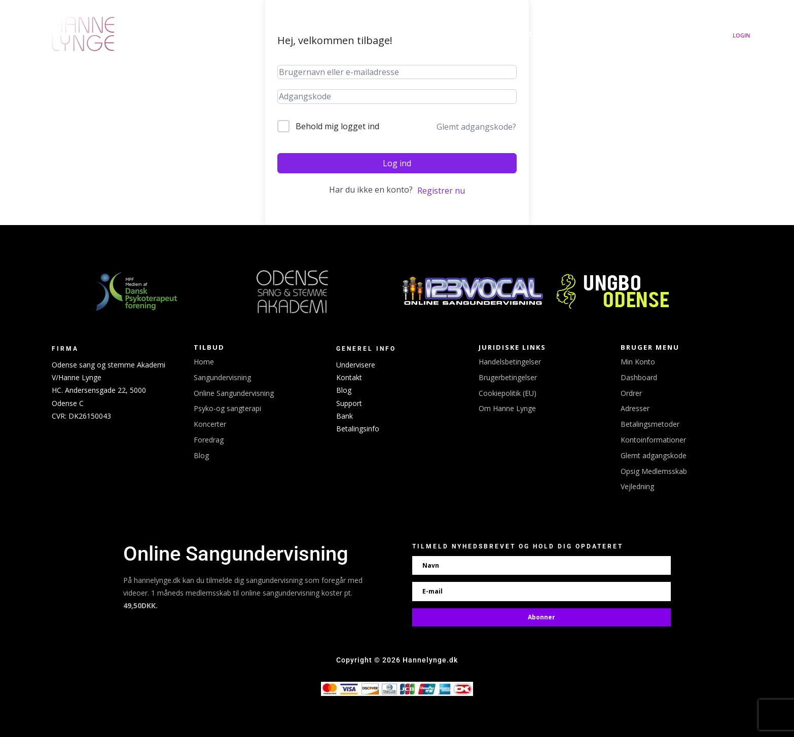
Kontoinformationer (653, 440)
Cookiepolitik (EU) (507, 393)
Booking (478, 34)
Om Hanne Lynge (671, 34)
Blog (201, 455)
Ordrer (631, 393)
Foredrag (209, 440)
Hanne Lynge (334, 34)
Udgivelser (388, 34)
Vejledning (637, 486)
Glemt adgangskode (654, 455)
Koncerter (435, 34)
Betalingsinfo (357, 428)
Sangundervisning (587, 34)
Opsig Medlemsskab (654, 471)
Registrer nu (441, 190)
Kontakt (349, 377)
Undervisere (355, 365)
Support (349, 403)
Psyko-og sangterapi (227, 408)
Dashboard (639, 377)
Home (204, 361)
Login (741, 35)
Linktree (529, 34)
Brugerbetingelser (508, 377)
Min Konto (638, 361)
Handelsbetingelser (510, 361)
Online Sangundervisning (234, 393)
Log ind (397, 163)
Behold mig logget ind (337, 126)
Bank (344, 416)
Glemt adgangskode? (476, 126)
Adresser (635, 408)
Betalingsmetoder (650, 424)
